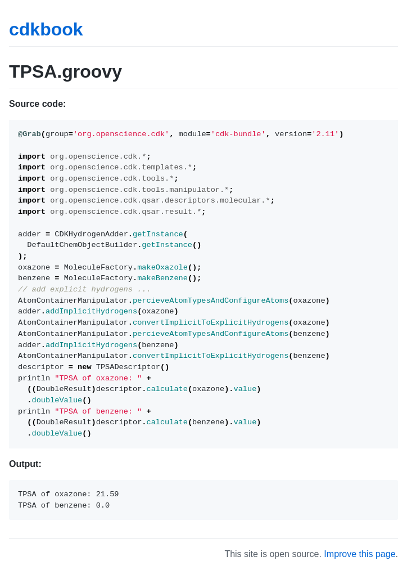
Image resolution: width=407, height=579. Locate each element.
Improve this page (359, 554)
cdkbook (46, 29)
